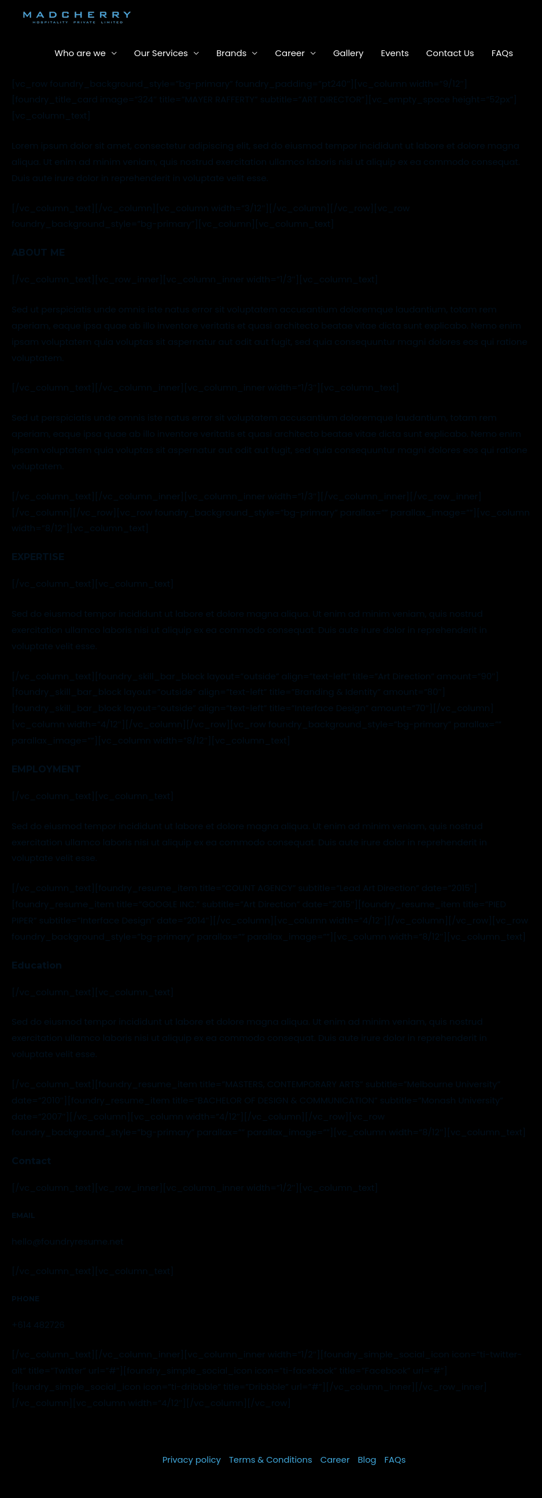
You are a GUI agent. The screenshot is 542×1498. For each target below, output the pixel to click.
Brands (231, 53)
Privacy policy (190, 1459)
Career (290, 53)
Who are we (80, 53)
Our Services (161, 53)
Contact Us (450, 53)
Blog (368, 1459)
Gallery (348, 53)
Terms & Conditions (270, 1459)
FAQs (502, 53)
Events (394, 53)
